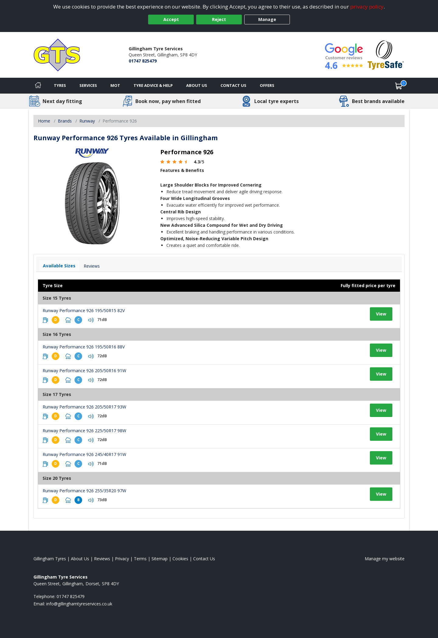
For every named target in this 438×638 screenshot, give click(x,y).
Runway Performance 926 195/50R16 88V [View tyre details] (84, 347)
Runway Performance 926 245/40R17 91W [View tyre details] (84, 454)
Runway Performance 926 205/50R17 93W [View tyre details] (84, 407)
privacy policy (367, 6)
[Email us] (79, 604)
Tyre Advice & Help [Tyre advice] (153, 85)
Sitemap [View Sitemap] (159, 558)
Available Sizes (59, 266)
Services (88, 85)
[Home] (38, 86)
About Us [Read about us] (80, 558)
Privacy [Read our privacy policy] (122, 558)
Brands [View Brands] (65, 121)
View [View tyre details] (381, 314)
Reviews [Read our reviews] (102, 558)
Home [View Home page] (44, 121)
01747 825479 (143, 61)
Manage (267, 19)
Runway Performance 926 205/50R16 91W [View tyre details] (84, 370)
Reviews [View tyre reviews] (92, 266)
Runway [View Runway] (87, 121)
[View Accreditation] (386, 54)
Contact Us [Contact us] (233, 85)
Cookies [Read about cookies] (180, 558)
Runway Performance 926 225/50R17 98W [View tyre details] (84, 430)
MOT (115, 85)
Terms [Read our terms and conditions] (140, 558)
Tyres (60, 85)
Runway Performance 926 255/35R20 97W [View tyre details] (84, 491)
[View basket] (398, 86)
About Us (196, 85)
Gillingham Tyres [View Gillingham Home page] (49, 558)
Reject (219, 19)
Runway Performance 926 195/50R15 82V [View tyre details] (84, 310)
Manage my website (385, 558)
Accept (171, 19)
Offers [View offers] (267, 85)
